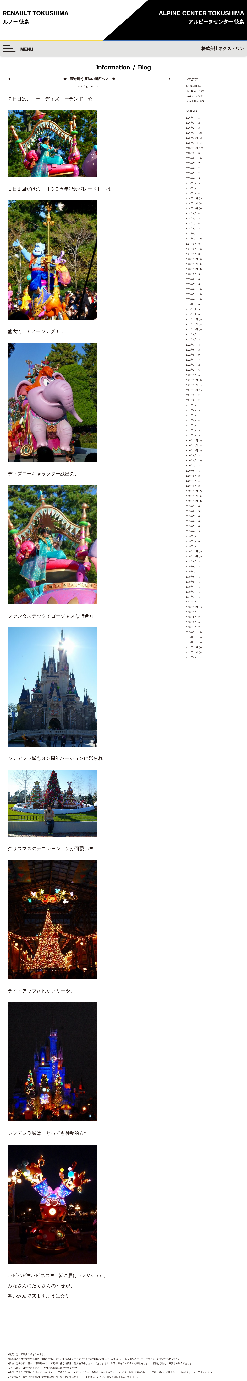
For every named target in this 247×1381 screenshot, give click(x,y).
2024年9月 (191, 213)
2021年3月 (191, 425)
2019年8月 (191, 511)
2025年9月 (191, 153)
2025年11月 (192, 142)
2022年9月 (191, 334)
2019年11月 (192, 495)
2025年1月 (191, 193)
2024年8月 (191, 218)
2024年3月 (191, 243)
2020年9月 (191, 455)
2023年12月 (192, 258)
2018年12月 (192, 551)
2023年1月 (191, 314)
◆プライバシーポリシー (225, 1340)
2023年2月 (191, 309)
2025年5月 (191, 173)
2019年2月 (191, 541)
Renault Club (192, 100)
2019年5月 (191, 526)
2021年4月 (191, 420)
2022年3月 (191, 364)
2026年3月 (191, 122)
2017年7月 (191, 596)
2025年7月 (191, 163)
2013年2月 (191, 637)
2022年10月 (192, 329)
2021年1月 (191, 435)
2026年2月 (191, 127)
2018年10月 (192, 556)
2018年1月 (191, 591)
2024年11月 (192, 203)
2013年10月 (192, 606)
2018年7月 (191, 571)
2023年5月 (191, 294)
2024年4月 (191, 238)
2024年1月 (191, 253)
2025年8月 (191, 158)
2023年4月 (191, 299)
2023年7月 (191, 284)
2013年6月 (191, 616)
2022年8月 (191, 339)
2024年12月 (192, 198)
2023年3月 (191, 304)
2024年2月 (191, 248)
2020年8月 (191, 460)
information (191, 85)
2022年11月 (192, 324)
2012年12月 (192, 647)
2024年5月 (191, 233)
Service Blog (192, 95)
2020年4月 (191, 480)
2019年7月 (191, 516)
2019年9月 (191, 506)
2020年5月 (191, 475)
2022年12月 (192, 319)
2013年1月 (191, 642)
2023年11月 (192, 263)
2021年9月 (191, 395)
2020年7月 (191, 465)
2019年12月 (192, 490)
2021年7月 (191, 405)
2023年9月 (191, 273)
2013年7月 (191, 611)
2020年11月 (192, 445)
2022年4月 (191, 359)
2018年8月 (191, 566)
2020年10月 (192, 450)
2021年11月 (192, 385)
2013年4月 (191, 627)
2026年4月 (191, 117)
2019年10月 (192, 500)
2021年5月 (191, 415)
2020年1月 (191, 485)
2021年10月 (192, 390)
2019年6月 (191, 521)
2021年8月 (191, 400)
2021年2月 (191, 430)
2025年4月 (191, 178)
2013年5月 (191, 622)
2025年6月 (191, 168)
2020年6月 (191, 470)
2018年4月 (191, 586)
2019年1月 (191, 546)
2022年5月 (191, 354)
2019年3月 (191, 536)
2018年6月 (191, 576)
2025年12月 (192, 137)
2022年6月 (191, 349)
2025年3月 (191, 183)
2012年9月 (191, 657)
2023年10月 (192, 268)
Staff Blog (191, 90)
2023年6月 (191, 289)
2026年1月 (191, 132)
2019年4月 (191, 531)
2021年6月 (191, 410)
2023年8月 (191, 279)
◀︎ (9, 79)
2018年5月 (191, 581)
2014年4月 (191, 601)
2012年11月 (192, 652)
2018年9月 (191, 561)
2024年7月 (191, 223)
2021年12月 (192, 380)
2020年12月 (192, 440)
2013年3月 (191, 632)
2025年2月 (191, 188)
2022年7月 (191, 344)
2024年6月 (191, 228)
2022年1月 (191, 374)
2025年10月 (192, 148)
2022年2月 (191, 369)
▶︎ (169, 79)
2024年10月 (192, 208)
